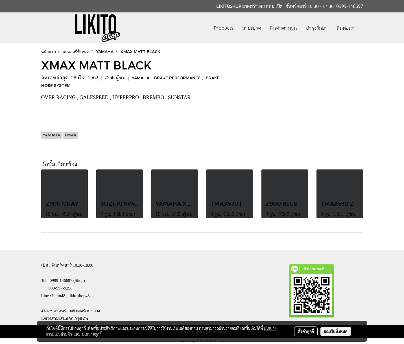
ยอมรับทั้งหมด (336, 331)
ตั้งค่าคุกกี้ (306, 331)
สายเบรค (251, 28)
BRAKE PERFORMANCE (178, 77)
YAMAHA (141, 77)
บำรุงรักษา (317, 28)
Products (223, 28)
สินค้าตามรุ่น (283, 28)
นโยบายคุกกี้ (92, 334)
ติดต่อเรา (346, 28)
